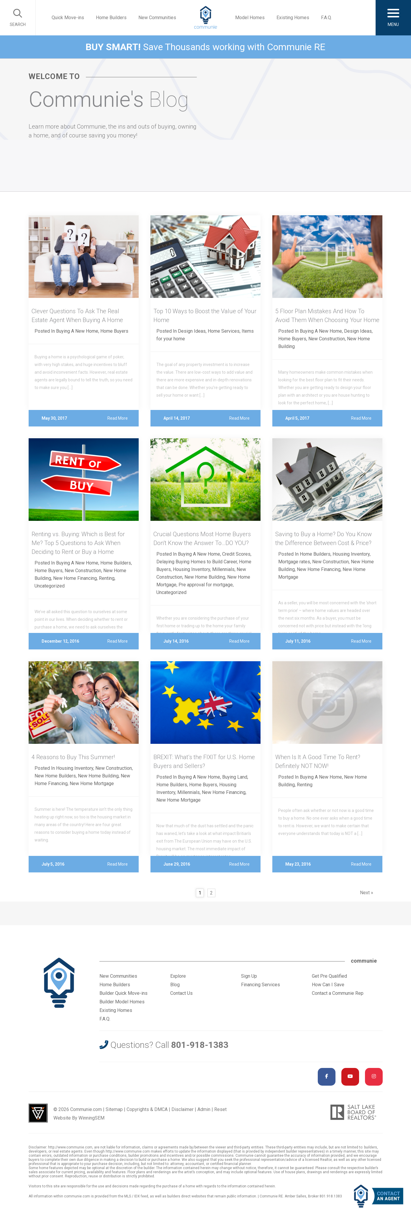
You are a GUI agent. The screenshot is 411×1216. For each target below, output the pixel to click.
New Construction (326, 339)
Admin (203, 1109)
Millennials (223, 569)
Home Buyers (114, 331)
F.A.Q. (326, 17)
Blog (175, 984)
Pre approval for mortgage (206, 585)
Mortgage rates (294, 561)
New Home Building (204, 577)
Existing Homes (292, 17)
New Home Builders (55, 776)
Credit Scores (236, 554)
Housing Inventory (191, 569)
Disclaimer (182, 1109)
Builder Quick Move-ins (123, 993)
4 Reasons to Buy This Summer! (73, 757)
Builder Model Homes (122, 1002)
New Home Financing (75, 578)
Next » (366, 892)
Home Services (224, 331)
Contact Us (181, 993)
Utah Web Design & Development (38, 1113)
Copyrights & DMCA (147, 1109)
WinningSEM (91, 1118)
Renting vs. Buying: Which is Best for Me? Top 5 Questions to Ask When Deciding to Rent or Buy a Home (78, 543)
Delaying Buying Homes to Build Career (196, 561)
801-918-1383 (199, 1045)
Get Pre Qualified (329, 976)
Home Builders (111, 17)
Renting (106, 578)
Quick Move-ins (68, 17)
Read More (120, 418)
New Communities (157, 17)
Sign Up (249, 976)
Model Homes (250, 17)
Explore (178, 976)
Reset (220, 1109)
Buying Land (234, 777)
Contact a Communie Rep (337, 993)
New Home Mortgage (92, 783)
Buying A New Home (77, 331)
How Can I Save (328, 984)
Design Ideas (192, 331)
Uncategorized (50, 586)
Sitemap (114, 1109)
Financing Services (260, 984)
